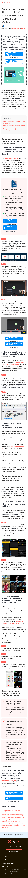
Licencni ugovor (14, 874)
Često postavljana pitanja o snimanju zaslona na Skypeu (12, 130)
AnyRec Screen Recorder (11, 158)
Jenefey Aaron (16, 28)
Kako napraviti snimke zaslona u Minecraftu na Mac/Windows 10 (12, 821)
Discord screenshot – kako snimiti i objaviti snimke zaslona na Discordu (13, 811)
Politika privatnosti (19, 873)
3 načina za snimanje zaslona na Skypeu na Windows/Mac (14, 122)
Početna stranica (7, 834)
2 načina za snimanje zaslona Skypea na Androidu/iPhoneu (14, 126)
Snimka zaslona (16, 834)
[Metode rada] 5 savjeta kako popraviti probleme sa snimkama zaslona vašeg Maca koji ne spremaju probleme (12, 816)
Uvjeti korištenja (8, 873)
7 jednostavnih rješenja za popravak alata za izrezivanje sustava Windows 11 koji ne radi (13, 825)
